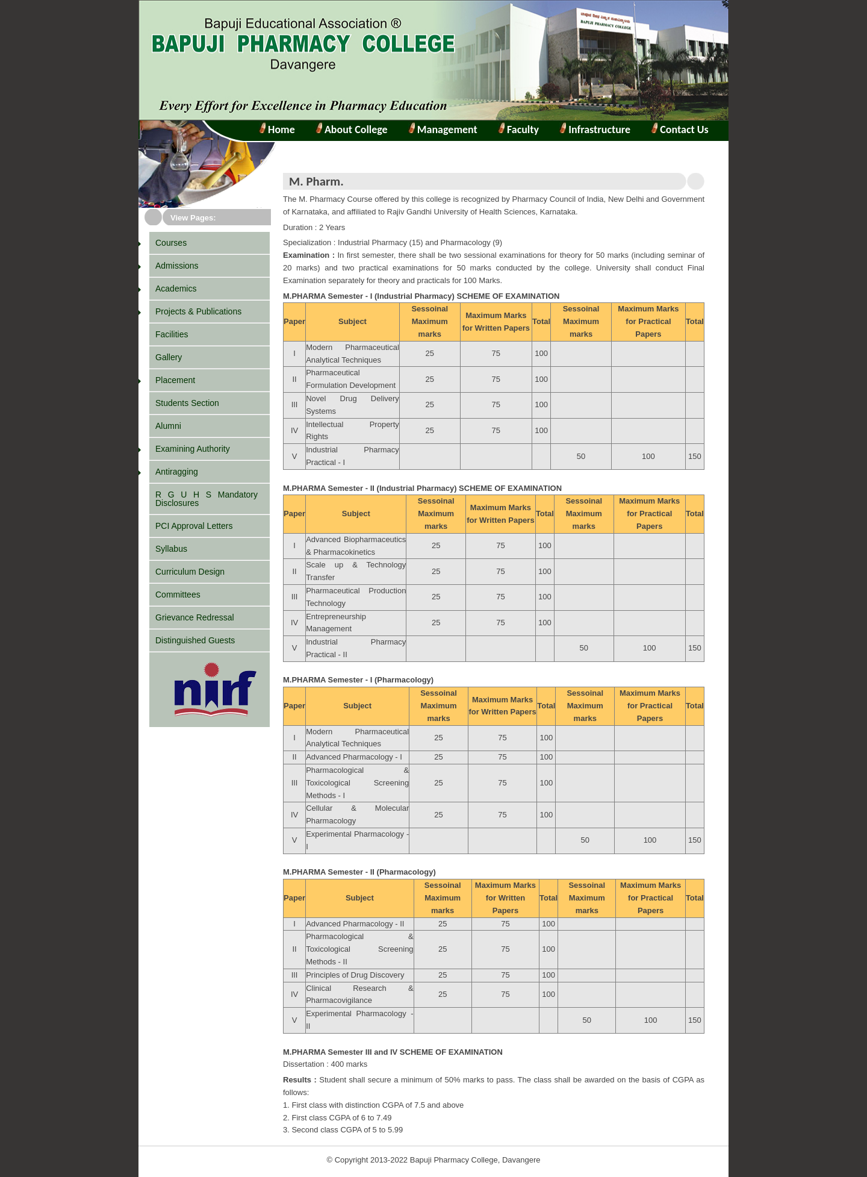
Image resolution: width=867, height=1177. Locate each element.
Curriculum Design (190, 571)
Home (280, 129)
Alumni (168, 426)
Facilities (171, 334)
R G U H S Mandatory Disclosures (206, 499)
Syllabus (171, 549)
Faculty (522, 129)
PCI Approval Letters (193, 526)
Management (446, 129)
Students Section (187, 403)
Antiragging (176, 471)
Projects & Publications (198, 311)
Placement (175, 380)
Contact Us (683, 129)
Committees (177, 594)
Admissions (177, 265)
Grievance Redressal (194, 617)
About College (351, 129)
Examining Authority (192, 449)
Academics (175, 288)
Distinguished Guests (195, 640)
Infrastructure (598, 129)
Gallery (168, 357)
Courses (171, 243)
